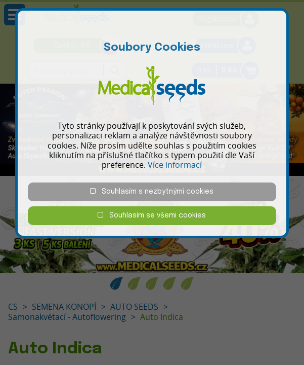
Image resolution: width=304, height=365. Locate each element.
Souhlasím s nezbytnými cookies (151, 191)
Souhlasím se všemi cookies (152, 215)
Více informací (175, 164)
